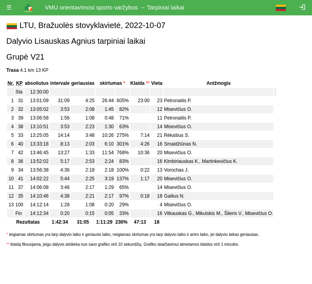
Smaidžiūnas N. (180, 144)
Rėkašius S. (176, 135)
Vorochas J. (176, 170)
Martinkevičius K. (220, 161)
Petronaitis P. (178, 100)
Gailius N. (174, 196)
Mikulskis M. (208, 213)
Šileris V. (233, 213)
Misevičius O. (178, 109)
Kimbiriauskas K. (181, 161)
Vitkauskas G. (178, 213)
